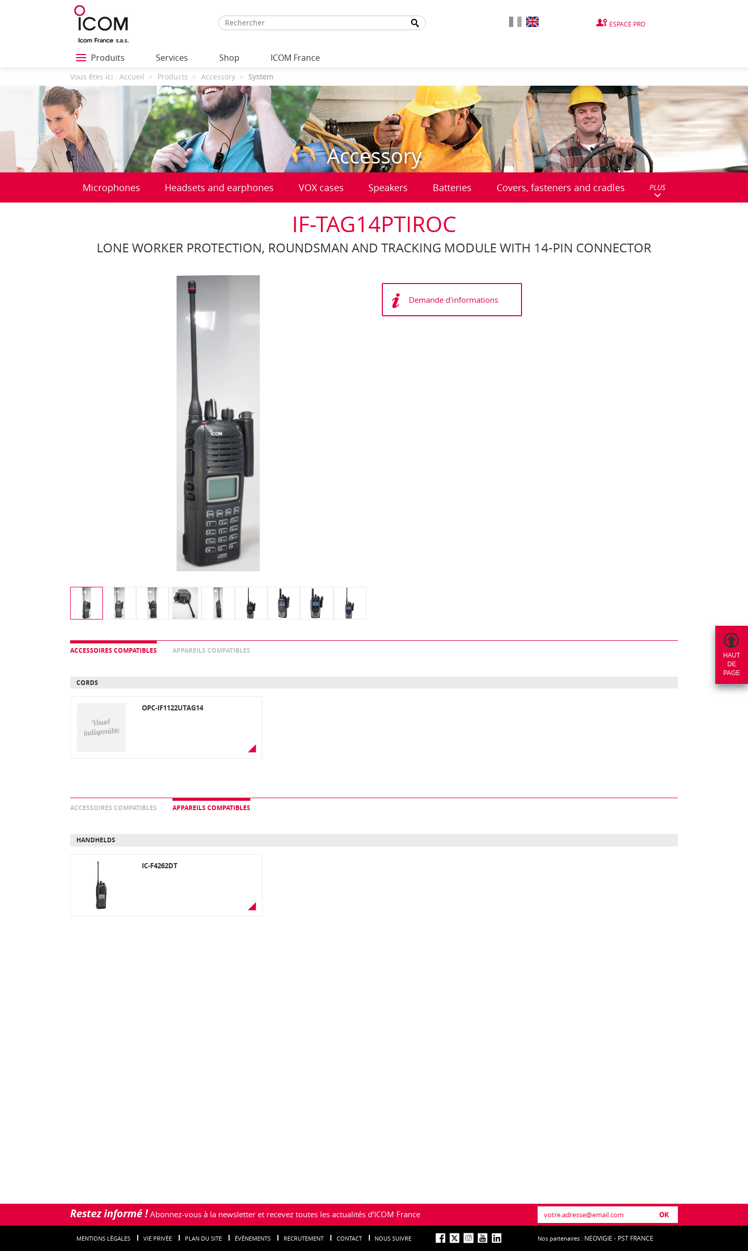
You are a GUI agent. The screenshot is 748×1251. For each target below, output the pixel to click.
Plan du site (203, 1238)
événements (253, 1238)
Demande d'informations (453, 299)
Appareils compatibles (211, 650)
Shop (229, 57)
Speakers (388, 187)
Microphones (111, 187)
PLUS (657, 190)
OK (664, 1214)
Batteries (452, 187)
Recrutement (304, 1238)
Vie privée (157, 1238)
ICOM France (295, 57)
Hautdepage (731, 664)
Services (172, 57)
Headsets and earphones (219, 187)
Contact (349, 1238)
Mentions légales (103, 1238)
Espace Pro (627, 24)
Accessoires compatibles (113, 650)
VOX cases (321, 187)
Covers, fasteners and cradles (561, 187)
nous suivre (393, 1238)
